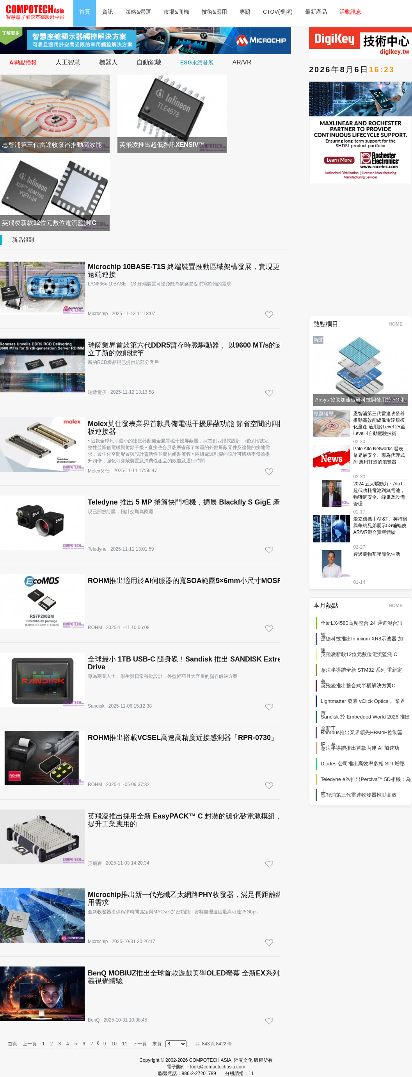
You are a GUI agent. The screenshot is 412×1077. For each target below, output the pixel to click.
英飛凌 (95, 863)
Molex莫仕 (99, 471)
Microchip (98, 313)
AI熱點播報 (23, 62)
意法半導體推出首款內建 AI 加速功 (360, 748)
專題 (245, 12)
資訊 (107, 12)
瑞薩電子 (97, 392)
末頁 (157, 1044)
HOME (398, 324)
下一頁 (140, 1044)
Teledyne (97, 549)
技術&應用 (214, 12)
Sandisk (96, 706)
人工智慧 (67, 62)
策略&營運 (138, 12)
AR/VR (242, 62)
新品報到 (23, 240)
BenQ (94, 1020)
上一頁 (30, 1044)
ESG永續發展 (197, 62)
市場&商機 (176, 12)
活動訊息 (350, 12)
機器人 (108, 62)
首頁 (84, 12)
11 (124, 1044)
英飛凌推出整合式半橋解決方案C (358, 685)
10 (114, 1044)
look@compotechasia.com (217, 1067)
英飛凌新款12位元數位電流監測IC (359, 654)
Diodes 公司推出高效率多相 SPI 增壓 (363, 764)
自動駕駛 (149, 62)
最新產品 (316, 12)
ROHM (95, 627)
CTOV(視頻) (278, 12)
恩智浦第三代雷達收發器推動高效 (359, 795)
